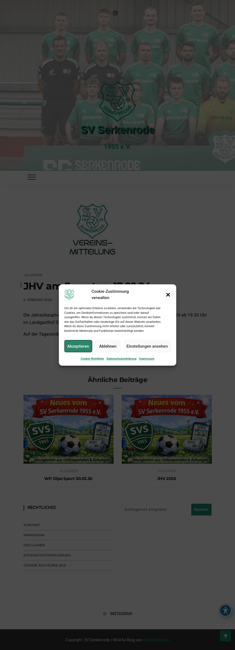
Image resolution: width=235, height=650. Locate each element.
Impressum (146, 363)
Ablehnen (107, 350)
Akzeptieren (78, 350)
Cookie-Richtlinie (92, 363)
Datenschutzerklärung (121, 363)
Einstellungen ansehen (147, 350)
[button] (168, 299)
